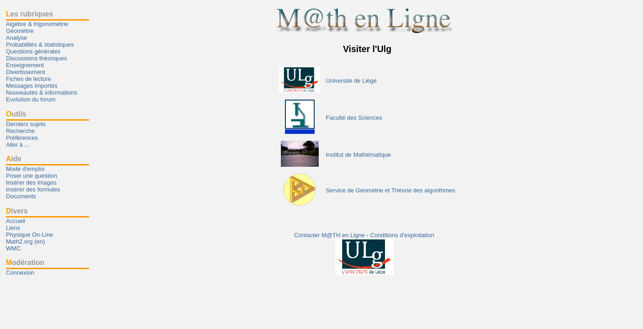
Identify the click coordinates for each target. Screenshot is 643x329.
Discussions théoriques (36, 58)
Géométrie (20, 30)
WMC (13, 248)
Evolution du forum (30, 99)
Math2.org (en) (25, 241)
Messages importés (32, 85)
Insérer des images (31, 182)
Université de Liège (351, 80)
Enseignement (25, 65)
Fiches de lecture (28, 78)
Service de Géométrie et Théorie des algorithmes (390, 190)
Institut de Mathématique (358, 154)
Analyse (16, 37)
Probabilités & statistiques (40, 44)
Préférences (22, 137)
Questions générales (33, 51)
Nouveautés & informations (41, 92)
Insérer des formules (33, 189)
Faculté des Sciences (354, 117)
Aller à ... (17, 144)
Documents (21, 196)
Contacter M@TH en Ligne (330, 235)
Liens (13, 227)
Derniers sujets (26, 124)
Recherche (20, 130)
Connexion (20, 272)
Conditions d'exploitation (402, 235)
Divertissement (25, 72)
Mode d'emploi (25, 168)
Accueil (15, 221)
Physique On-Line (29, 234)
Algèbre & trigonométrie (37, 24)
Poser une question (31, 175)
